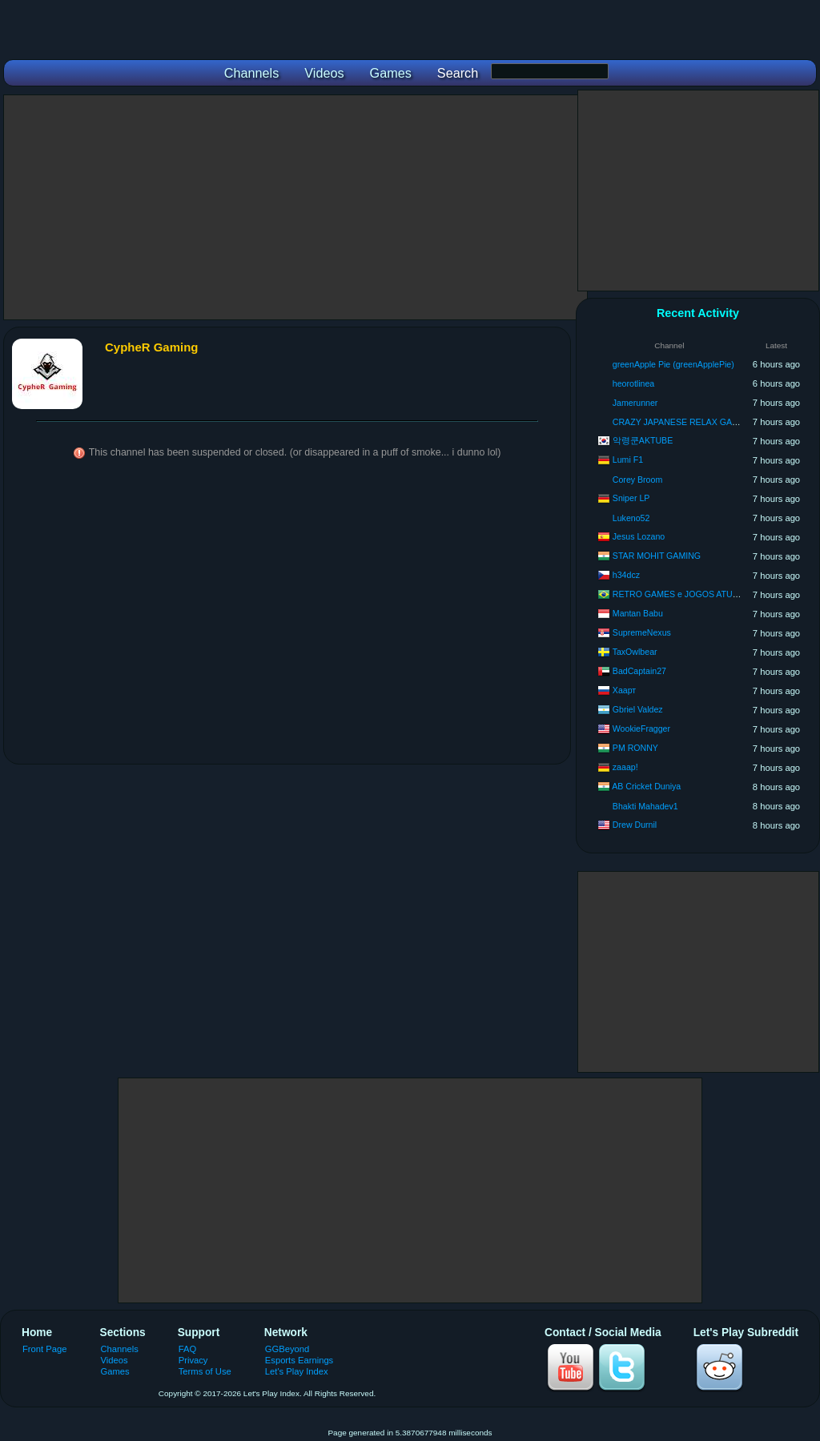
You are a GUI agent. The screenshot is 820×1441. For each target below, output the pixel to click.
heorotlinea (633, 383)
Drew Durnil (635, 824)
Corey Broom (637, 479)
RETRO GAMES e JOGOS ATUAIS (679, 594)
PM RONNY (635, 748)
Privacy (193, 1360)
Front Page (44, 1349)
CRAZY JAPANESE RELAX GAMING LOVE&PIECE (711, 422)
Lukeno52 (631, 518)
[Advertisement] (295, 207)
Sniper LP (631, 498)
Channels (120, 1349)
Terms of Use (205, 1371)
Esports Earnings (299, 1360)
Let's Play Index (296, 1371)
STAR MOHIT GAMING (657, 555)
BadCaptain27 (639, 671)
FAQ (187, 1349)
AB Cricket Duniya (646, 786)
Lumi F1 (628, 459)
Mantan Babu (638, 613)
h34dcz (626, 575)
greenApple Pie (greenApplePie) (673, 364)
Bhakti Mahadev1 (645, 806)
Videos (114, 1360)
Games (115, 1371)
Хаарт (624, 690)
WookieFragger (641, 728)
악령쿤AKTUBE (643, 440)
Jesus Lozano (639, 536)
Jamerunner (635, 402)
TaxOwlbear (635, 651)
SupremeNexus (642, 632)
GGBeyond (287, 1349)
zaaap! (625, 767)
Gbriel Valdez (638, 709)
